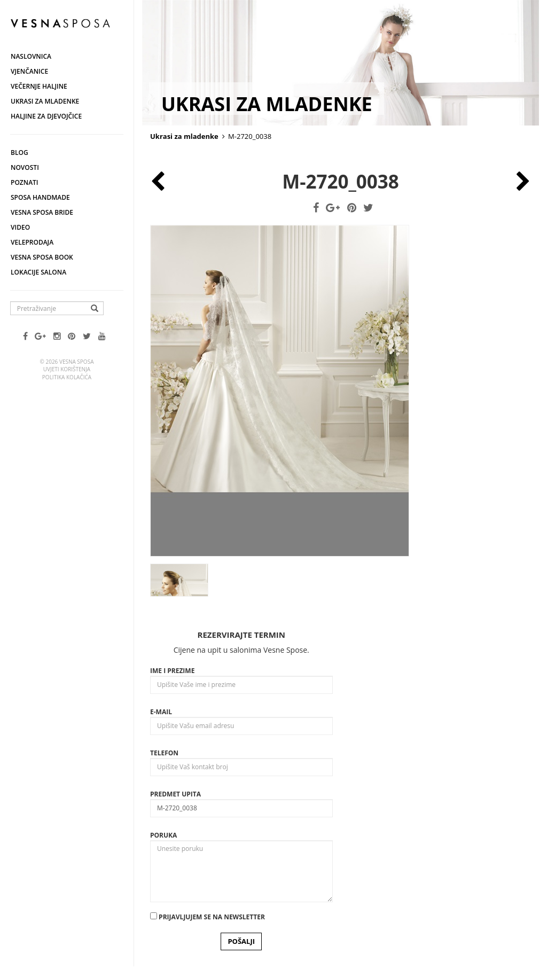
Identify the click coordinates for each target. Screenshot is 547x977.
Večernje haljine (39, 86)
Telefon (164, 752)
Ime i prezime (172, 670)
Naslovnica (31, 56)
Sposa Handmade (40, 197)
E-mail (161, 711)
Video (20, 227)
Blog (19, 152)
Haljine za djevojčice (46, 116)
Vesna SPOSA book (42, 257)
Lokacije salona (38, 272)
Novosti (25, 167)
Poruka (163, 835)
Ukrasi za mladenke (45, 101)
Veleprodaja (32, 242)
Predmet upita (175, 794)
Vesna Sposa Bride (42, 212)
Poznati (24, 182)
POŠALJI (241, 941)
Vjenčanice (29, 71)
